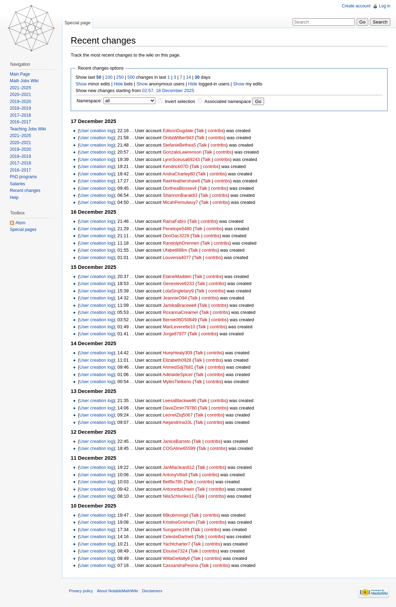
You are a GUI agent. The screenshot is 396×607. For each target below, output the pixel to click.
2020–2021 (20, 94)
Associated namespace (227, 101)
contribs (215, 130)
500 (131, 77)
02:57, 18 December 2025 (168, 90)
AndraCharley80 (178, 173)
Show (81, 83)
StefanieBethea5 (179, 145)
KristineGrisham (179, 522)
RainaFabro (174, 221)
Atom (20, 222)
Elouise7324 (175, 551)
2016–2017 (20, 122)
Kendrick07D (176, 166)
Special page (77, 22)
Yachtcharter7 (176, 544)
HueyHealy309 (177, 352)
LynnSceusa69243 (181, 159)
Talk (200, 130)
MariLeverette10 (179, 326)
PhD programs (23, 176)
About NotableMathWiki (117, 591)
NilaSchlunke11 (178, 496)
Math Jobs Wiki (24, 80)
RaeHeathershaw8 (181, 180)
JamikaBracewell (180, 305)
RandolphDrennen (181, 243)
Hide (118, 83)
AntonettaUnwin (178, 489)
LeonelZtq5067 (178, 415)
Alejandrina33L (177, 422)
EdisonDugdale (178, 130)
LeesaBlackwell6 (179, 400)
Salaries (17, 183)
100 (109, 77)
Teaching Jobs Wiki (28, 129)
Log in (384, 6)
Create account (356, 6)
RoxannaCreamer (180, 312)
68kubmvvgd (176, 515)
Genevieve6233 (178, 283)
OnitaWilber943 (178, 137)
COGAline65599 (179, 448)
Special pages (23, 229)
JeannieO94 (175, 298)
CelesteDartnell (178, 536)
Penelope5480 (177, 228)
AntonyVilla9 (174, 474)
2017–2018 (20, 115)
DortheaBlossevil (180, 188)
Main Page (20, 74)
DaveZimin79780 (180, 408)
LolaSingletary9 (178, 290)
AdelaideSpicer (177, 374)
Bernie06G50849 (180, 319)
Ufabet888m (175, 250)
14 (188, 77)
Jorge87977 (175, 333)
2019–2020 (20, 101)
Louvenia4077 (177, 257)
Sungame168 (176, 529)
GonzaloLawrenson (182, 152)
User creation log (96, 130)
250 (119, 77)
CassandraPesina (180, 565)
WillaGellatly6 (176, 558)
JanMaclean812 (178, 467)
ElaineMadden (177, 276)
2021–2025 (20, 87)
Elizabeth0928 (177, 360)
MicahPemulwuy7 (180, 202)
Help (14, 197)
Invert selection (180, 101)
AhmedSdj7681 (177, 367)
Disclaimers (152, 591)
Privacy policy (81, 591)
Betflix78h (173, 481)
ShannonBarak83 (180, 195)
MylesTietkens (177, 381)
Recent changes (25, 190)
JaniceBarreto (177, 441)
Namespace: (89, 100)
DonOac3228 (176, 235)
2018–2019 (20, 108)
